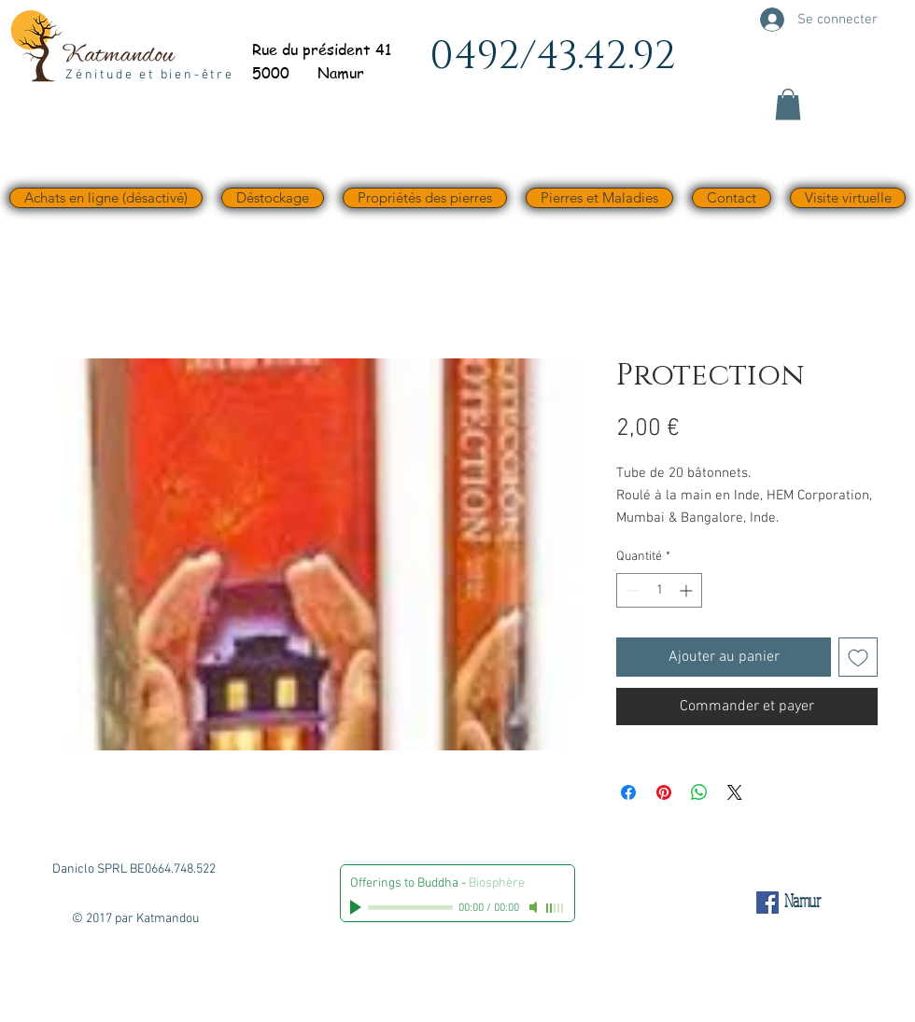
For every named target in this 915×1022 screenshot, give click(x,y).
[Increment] (687, 590)
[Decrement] (630, 590)
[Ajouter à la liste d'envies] (858, 657)
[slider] (555, 908)
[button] (788, 104)
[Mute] (535, 907)
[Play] (357, 907)
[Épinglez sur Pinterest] (664, 792)
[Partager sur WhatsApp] (699, 792)
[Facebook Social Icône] (767, 902)
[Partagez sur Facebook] (628, 792)
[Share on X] (735, 792)
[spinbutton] (659, 590)
